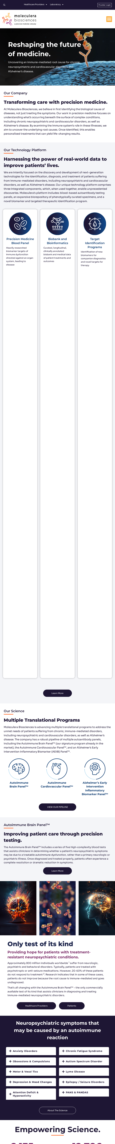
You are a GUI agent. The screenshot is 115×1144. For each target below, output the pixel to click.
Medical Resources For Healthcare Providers (27, 837)
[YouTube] (69, 1129)
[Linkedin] (61, 1129)
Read (57, 935)
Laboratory (56, 4)
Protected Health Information (84, 1140)
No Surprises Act (104, 1140)
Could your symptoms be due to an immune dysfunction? (81, 839)
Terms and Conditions (48, 1140)
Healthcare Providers (35, 4)
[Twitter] (45, 1129)
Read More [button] (57, 883)
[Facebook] (53, 1129)
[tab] (31, 645)
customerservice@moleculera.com (59, 1115)
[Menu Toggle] (109, 19)
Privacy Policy (64, 1140)
